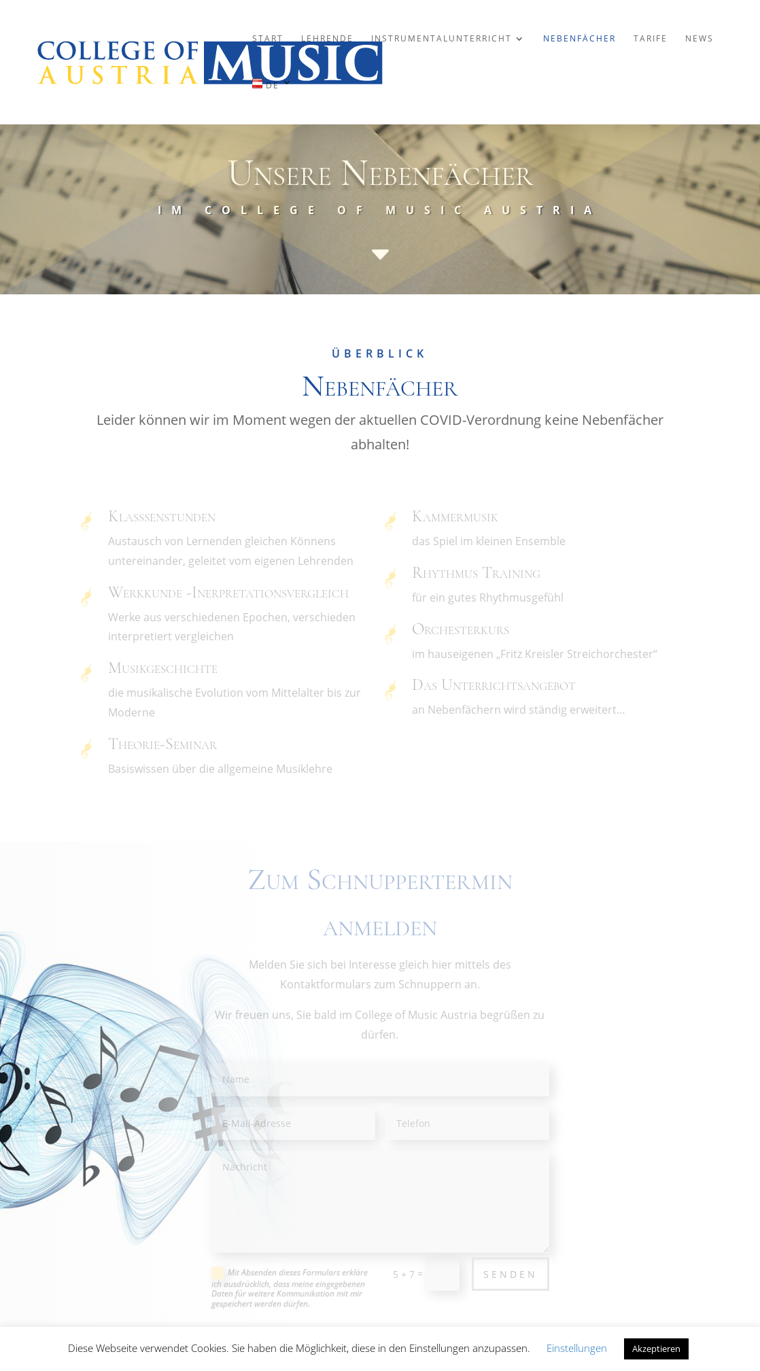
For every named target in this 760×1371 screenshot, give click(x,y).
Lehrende (327, 39)
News (699, 39)
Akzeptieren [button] (656, 1348)
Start (267, 39)
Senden (510, 1274)
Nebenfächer (579, 39)
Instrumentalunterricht (441, 39)
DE (265, 84)
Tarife (651, 39)
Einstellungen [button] (577, 1348)
